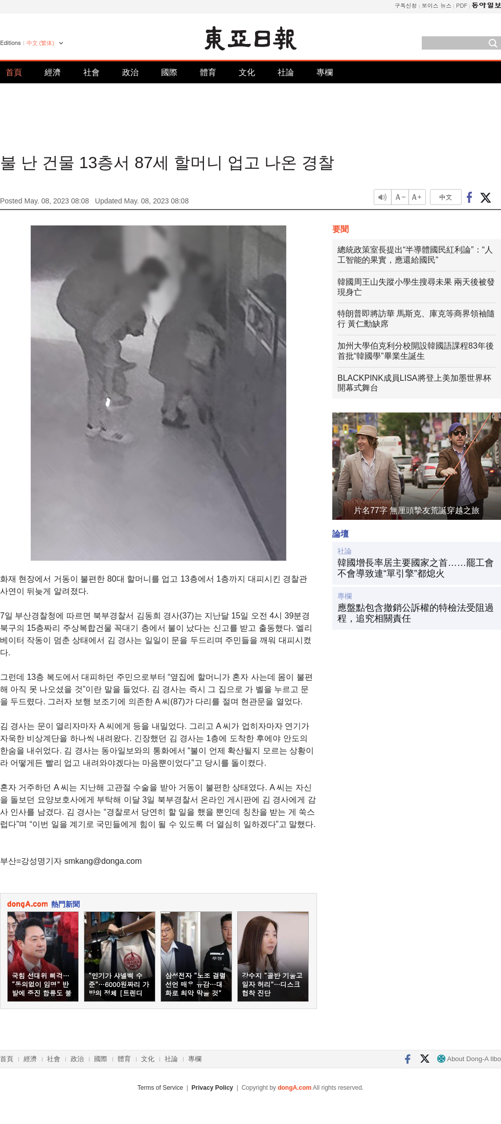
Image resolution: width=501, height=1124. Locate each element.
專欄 (324, 72)
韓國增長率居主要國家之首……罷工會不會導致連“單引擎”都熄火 (415, 568)
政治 (130, 72)
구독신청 (406, 5)
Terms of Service (160, 1087)
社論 (286, 72)
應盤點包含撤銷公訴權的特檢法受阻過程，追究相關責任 (415, 613)
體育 (208, 72)
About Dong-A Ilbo (469, 1059)
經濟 (52, 72)
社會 (91, 72)
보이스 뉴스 (437, 5)
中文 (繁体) (40, 43)
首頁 (14, 72)
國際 (169, 72)
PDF (461, 5)
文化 (247, 72)
